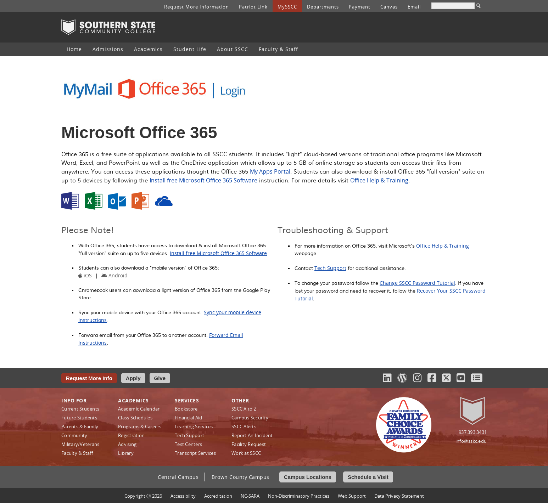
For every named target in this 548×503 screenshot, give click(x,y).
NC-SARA (250, 496)
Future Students (79, 417)
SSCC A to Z (243, 409)
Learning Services (194, 426)
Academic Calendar (139, 409)
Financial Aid (188, 417)
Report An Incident (252, 435)
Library (126, 453)
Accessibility (183, 496)
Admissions (108, 49)
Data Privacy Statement (399, 496)
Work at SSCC (246, 453)
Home (74, 49)
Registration (131, 435)
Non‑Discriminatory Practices (298, 496)
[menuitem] (74, 49)
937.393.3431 (473, 432)
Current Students (80, 409)
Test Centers (188, 444)
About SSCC (232, 49)
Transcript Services (195, 453)
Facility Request (248, 444)
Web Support (352, 496)
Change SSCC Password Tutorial (417, 282)
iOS (85, 275)
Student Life (189, 49)
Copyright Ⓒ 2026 (143, 496)
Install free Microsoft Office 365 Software (203, 180)
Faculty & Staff (278, 49)
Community (74, 435)
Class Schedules (135, 417)
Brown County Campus (240, 477)
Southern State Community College (108, 27)
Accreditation (218, 496)
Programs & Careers (140, 426)
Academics (148, 49)
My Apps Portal (270, 171)
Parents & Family (79, 426)
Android (114, 275)
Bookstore (186, 409)
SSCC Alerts (243, 426)
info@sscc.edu (471, 441)
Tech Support (330, 268)
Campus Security (249, 417)
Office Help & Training (379, 180)
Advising (127, 444)
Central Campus (178, 477)
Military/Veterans (80, 444)
